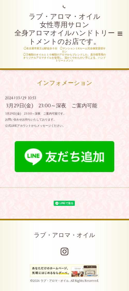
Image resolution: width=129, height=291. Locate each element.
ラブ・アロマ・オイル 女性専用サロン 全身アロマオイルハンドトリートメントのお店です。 (64, 29)
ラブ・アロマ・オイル (64, 235)
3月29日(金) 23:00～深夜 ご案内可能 (51, 105)
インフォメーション (64, 83)
